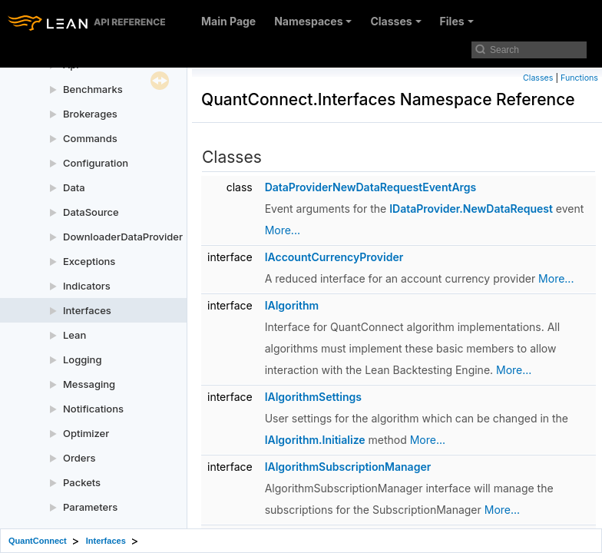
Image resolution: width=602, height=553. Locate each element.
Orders (79, 458)
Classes (395, 21)
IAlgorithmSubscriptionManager (348, 466)
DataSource (91, 212)
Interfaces (87, 310)
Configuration (95, 163)
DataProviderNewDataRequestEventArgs (371, 187)
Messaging (89, 384)
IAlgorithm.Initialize (315, 439)
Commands (90, 138)
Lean (74, 335)
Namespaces (313, 21)
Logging (82, 359)
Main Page (228, 21)
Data (74, 187)
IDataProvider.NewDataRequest (471, 208)
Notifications (93, 408)
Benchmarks (93, 89)
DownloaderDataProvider (123, 236)
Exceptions (89, 261)
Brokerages (90, 114)
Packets (82, 482)
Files (457, 21)
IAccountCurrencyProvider (334, 256)
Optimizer (86, 433)
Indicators (87, 286)
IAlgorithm (292, 305)
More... (282, 230)
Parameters (90, 507)
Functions (579, 78)
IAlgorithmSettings (313, 396)
